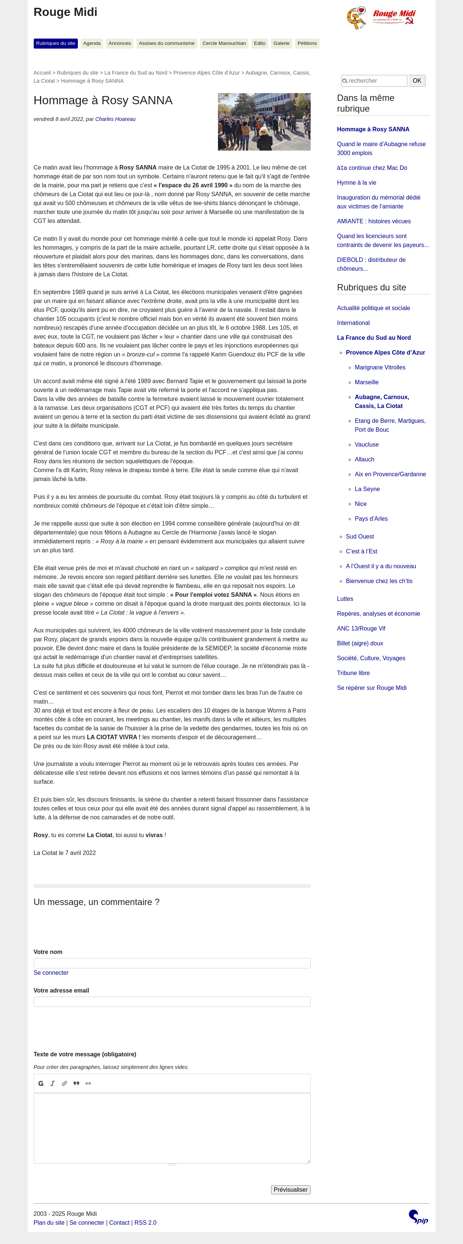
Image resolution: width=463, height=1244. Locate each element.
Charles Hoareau (115, 119)
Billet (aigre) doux (360, 643)
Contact (119, 1223)
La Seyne (367, 489)
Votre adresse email (61, 990)
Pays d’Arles (371, 519)
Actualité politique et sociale (373, 308)
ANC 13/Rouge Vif (361, 628)
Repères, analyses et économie (378, 614)
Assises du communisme (167, 43)
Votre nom (48, 952)
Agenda (92, 43)
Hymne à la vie (356, 183)
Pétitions (307, 43)
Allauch (364, 459)
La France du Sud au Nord (136, 73)
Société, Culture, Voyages (371, 658)
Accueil (42, 73)
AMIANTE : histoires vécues (374, 221)
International (353, 323)
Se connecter (51, 973)
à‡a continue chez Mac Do (372, 168)
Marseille (366, 382)
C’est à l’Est (361, 551)
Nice (361, 504)
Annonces (120, 43)
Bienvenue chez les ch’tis (379, 581)
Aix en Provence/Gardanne (390, 474)
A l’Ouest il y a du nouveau (381, 566)
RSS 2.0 (146, 1223)
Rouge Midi (65, 12)
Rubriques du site (55, 43)
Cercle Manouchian (224, 43)
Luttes (345, 599)
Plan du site (49, 1223)
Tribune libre (353, 673)
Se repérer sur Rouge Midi (372, 688)
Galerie (282, 43)
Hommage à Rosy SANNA (373, 129)
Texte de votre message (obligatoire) (85, 1054)
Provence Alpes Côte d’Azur (206, 73)
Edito (259, 43)
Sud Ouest (360, 536)
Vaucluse (367, 444)
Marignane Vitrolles (380, 367)
